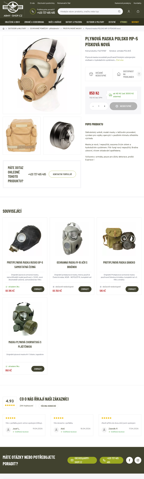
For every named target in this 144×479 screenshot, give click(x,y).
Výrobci (123, 21)
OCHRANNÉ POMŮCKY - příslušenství (44, 28)
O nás (32, 3)
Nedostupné (123, 106)
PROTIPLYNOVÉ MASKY (72, 28)
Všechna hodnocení (48, 406)
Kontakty (137, 3)
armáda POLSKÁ (124, 51)
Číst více (120, 60)
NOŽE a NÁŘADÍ (55, 21)
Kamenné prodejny (123, 3)
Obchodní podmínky (46, 3)
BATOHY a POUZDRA (74, 21)
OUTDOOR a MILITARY (95, 21)
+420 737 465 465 (46, 12)
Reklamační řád (63, 3)
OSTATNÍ (112, 21)
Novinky (135, 21)
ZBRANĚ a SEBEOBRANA (34, 21)
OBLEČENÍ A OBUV (12, 21)
